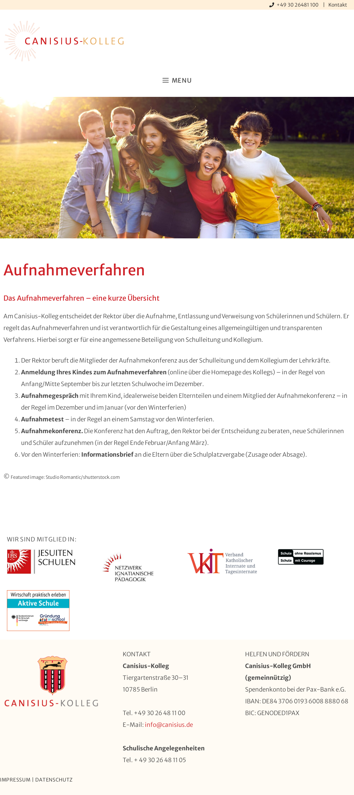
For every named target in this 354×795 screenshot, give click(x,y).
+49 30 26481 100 (298, 5)
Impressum (15, 780)
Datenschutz (54, 780)
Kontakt (337, 5)
